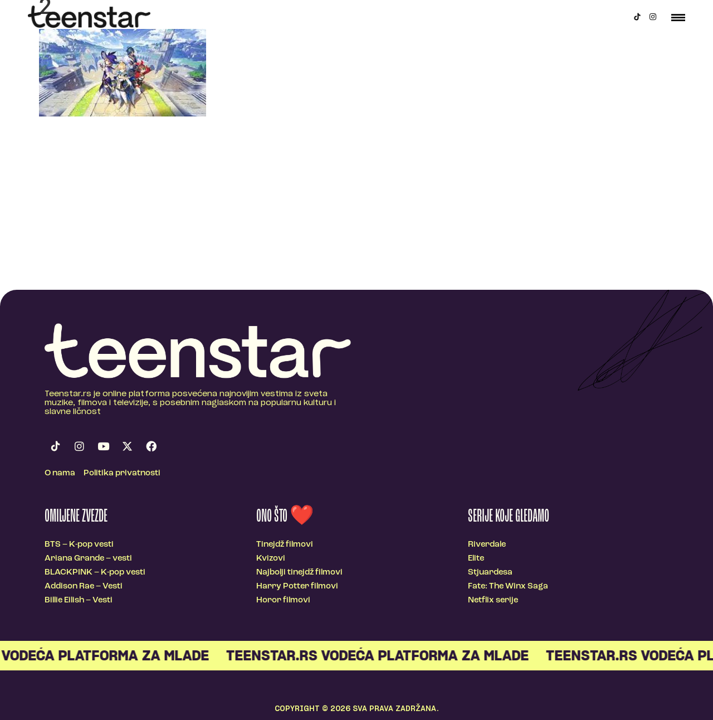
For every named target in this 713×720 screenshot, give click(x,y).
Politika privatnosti (122, 473)
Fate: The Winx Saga (508, 586)
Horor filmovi (283, 600)
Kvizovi (270, 558)
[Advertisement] (356, 206)
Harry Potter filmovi (297, 586)
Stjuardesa (490, 572)
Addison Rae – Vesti (84, 586)
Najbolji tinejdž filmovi (299, 572)
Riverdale (487, 545)
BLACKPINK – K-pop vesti (95, 572)
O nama (60, 473)
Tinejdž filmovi (284, 545)
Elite (476, 558)
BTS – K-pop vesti (79, 545)
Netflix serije (493, 600)
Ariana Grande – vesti (88, 558)
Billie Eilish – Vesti (79, 600)
